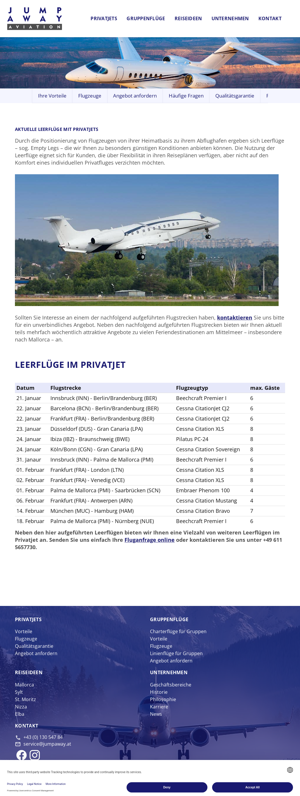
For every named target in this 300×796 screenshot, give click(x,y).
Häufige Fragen (186, 95)
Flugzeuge (89, 95)
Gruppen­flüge (169, 619)
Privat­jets (28, 619)
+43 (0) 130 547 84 (43, 737)
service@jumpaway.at (47, 744)
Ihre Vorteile (52, 95)
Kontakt (270, 18)
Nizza (21, 706)
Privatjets (104, 18)
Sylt (19, 692)
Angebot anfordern (135, 95)
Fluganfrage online (150, 539)
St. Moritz (25, 699)
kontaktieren (234, 317)
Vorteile (23, 631)
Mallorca (24, 684)
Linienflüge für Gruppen (176, 653)
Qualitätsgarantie (234, 95)
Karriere (159, 706)
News (156, 714)
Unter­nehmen (169, 672)
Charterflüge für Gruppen (178, 631)
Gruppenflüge (146, 18)
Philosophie (163, 699)
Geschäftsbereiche (170, 684)
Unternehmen (230, 18)
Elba (19, 714)
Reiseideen (188, 18)
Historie (159, 692)
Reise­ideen (28, 672)
